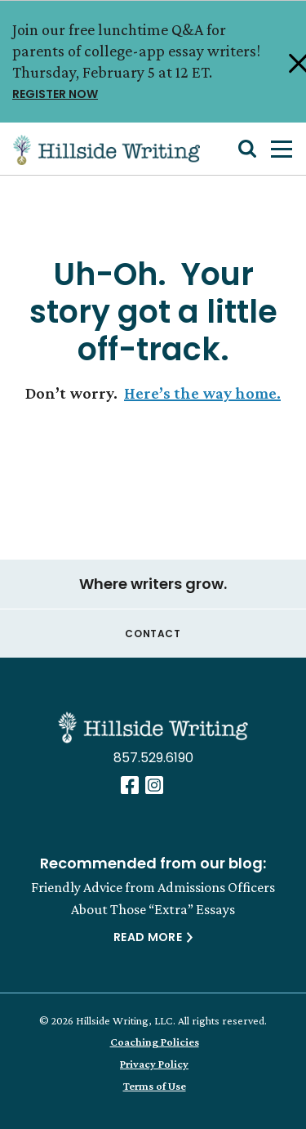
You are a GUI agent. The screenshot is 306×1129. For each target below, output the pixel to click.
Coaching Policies (154, 1041)
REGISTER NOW (145, 92)
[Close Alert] (286, 62)
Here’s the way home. (202, 393)
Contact (152, 633)
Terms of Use (154, 1085)
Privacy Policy (154, 1063)
